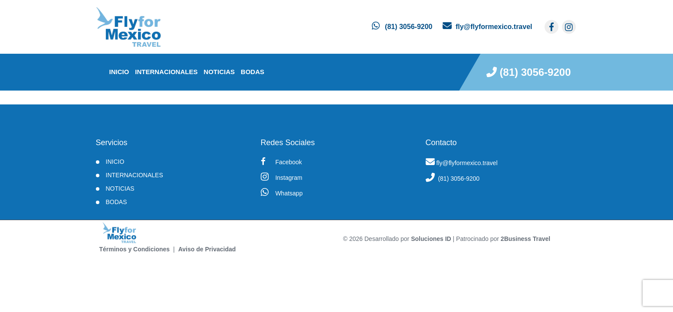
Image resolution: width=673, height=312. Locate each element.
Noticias (219, 71)
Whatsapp (282, 192)
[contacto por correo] (487, 26)
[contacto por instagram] (569, 27)
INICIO (115, 161)
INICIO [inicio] (119, 71)
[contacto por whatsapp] (402, 26)
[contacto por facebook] (551, 27)
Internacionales (166, 71)
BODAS (252, 71)
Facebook (281, 161)
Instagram (281, 176)
